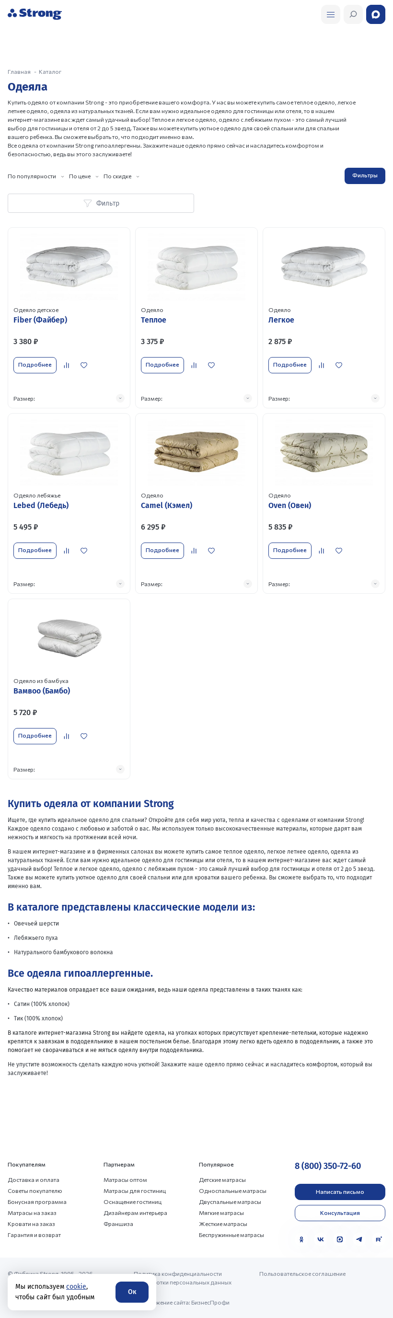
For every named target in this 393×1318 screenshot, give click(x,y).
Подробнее (35, 364)
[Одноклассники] (301, 1239)
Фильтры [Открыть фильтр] (365, 175)
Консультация (340, 1212)
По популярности (32, 176)
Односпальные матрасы (232, 1190)
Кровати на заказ (31, 1223)
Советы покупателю (35, 1190)
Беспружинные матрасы (231, 1234)
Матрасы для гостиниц (135, 1190)
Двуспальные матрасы (230, 1201)
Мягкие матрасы (221, 1212)
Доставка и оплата (33, 1179)
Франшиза (118, 1223)
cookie (76, 1287)
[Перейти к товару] (69, 317)
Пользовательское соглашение (302, 1273)
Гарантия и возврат (34, 1234)
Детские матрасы (222, 1179)
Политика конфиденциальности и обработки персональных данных (182, 1277)
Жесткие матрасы (223, 1223)
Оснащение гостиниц (133, 1201)
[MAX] (340, 1239)
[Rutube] (378, 1239)
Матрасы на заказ (32, 1212)
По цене (80, 176)
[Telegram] (359, 1239)
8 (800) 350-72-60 (328, 1166)
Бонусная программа (37, 1201)
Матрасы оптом (125, 1179)
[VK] (320, 1239)
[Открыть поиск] (330, 14)
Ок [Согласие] (132, 1292)
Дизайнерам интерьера (135, 1212)
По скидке (117, 176)
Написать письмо (340, 1191)
